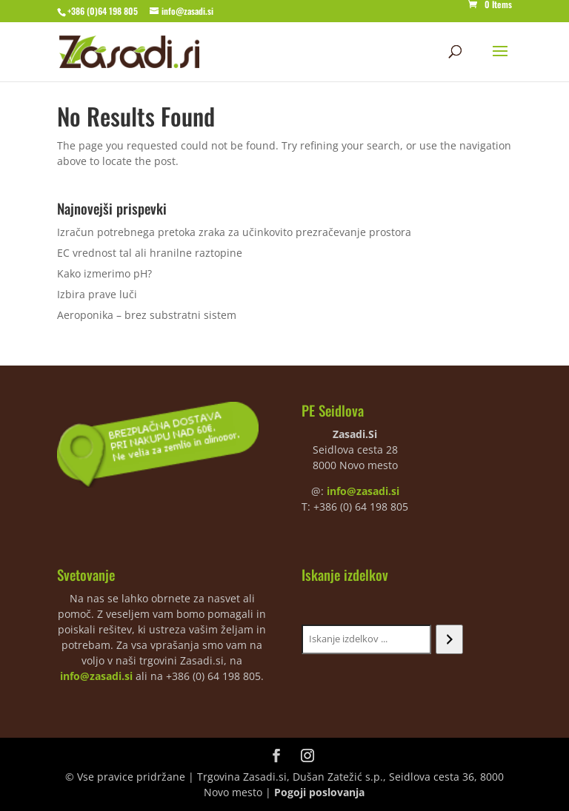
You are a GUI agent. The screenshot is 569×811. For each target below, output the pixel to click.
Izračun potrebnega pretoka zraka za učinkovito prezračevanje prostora (234, 232)
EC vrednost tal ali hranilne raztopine (149, 253)
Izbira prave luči (97, 294)
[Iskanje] (449, 639)
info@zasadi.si (363, 491)
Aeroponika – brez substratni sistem (146, 315)
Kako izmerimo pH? (104, 273)
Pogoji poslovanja (319, 792)
